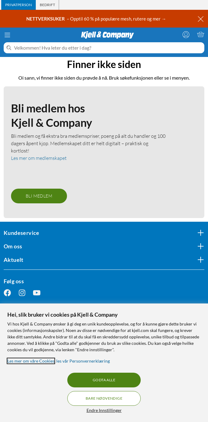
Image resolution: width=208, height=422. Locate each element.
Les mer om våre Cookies (30, 361)
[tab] (18, 5)
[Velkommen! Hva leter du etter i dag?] (108, 47)
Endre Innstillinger (104, 410)
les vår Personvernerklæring (83, 361)
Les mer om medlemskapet (39, 158)
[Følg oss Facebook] (7, 293)
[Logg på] (186, 34)
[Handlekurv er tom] (200, 34)
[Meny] (7, 35)
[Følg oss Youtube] (36, 293)
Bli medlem (39, 195)
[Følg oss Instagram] (22, 293)
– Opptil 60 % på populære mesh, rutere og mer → (96, 18)
